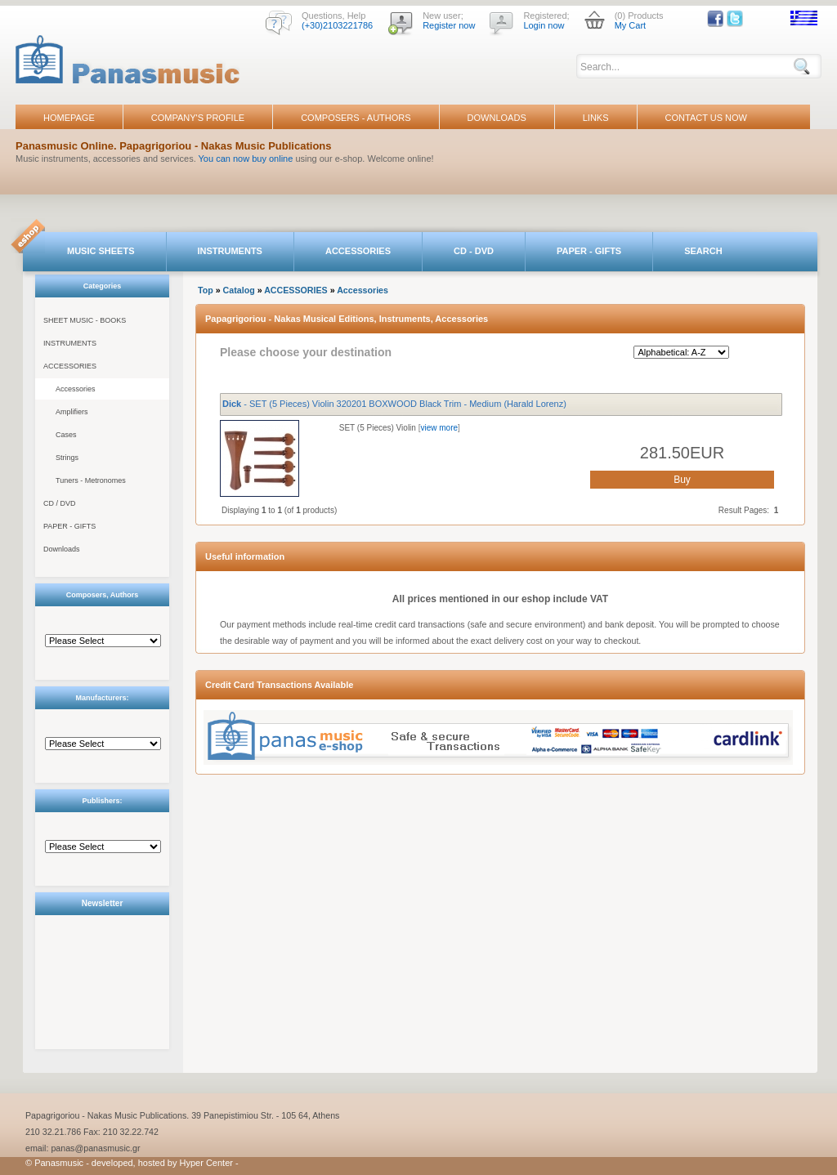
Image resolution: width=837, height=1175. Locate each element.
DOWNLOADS (497, 118)
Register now (449, 25)
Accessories (76, 389)
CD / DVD (59, 503)
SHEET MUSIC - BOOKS (84, 320)
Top (205, 290)
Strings (67, 457)
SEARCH (703, 251)
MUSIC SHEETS (101, 251)
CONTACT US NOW (706, 118)
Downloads (61, 549)
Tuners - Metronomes (91, 480)
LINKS (596, 118)
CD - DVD (474, 251)
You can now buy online (246, 158)
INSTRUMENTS (230, 251)
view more (439, 427)
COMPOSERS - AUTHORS (355, 118)
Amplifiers (72, 412)
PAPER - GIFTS (589, 251)
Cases (66, 435)
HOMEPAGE (69, 118)
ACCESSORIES (358, 251)
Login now (543, 25)
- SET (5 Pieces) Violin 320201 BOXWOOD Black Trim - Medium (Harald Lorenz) (394, 404)
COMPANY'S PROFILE (197, 118)
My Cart (631, 25)
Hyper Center (206, 1163)
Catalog (239, 290)
